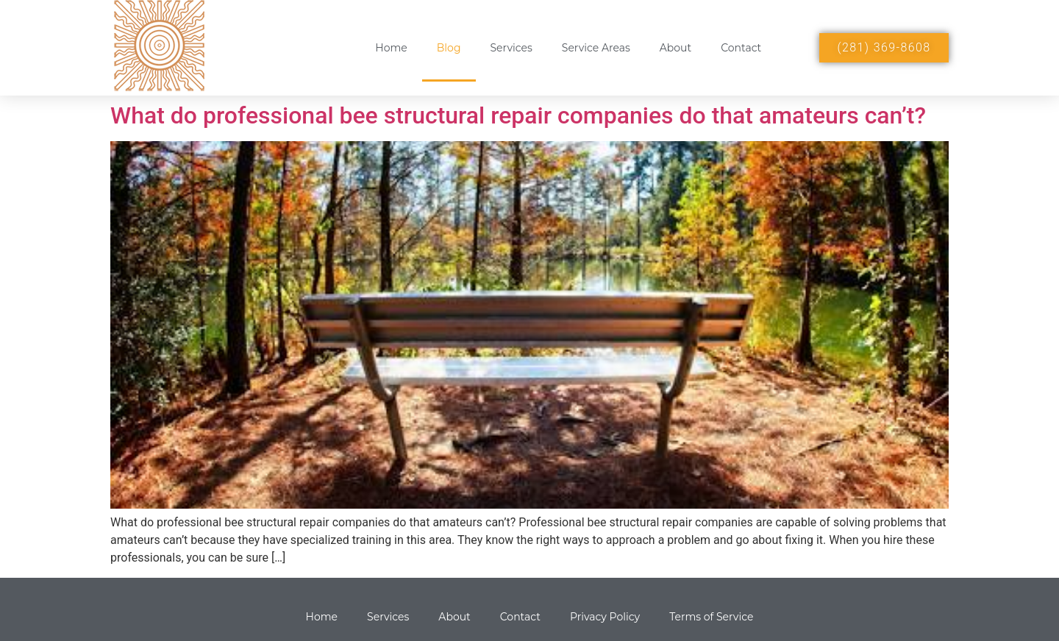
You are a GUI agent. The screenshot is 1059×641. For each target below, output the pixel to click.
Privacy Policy (605, 616)
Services (511, 47)
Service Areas (596, 47)
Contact (741, 47)
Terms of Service (711, 616)
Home (391, 47)
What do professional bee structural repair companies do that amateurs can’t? (518, 115)
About (675, 47)
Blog (449, 47)
